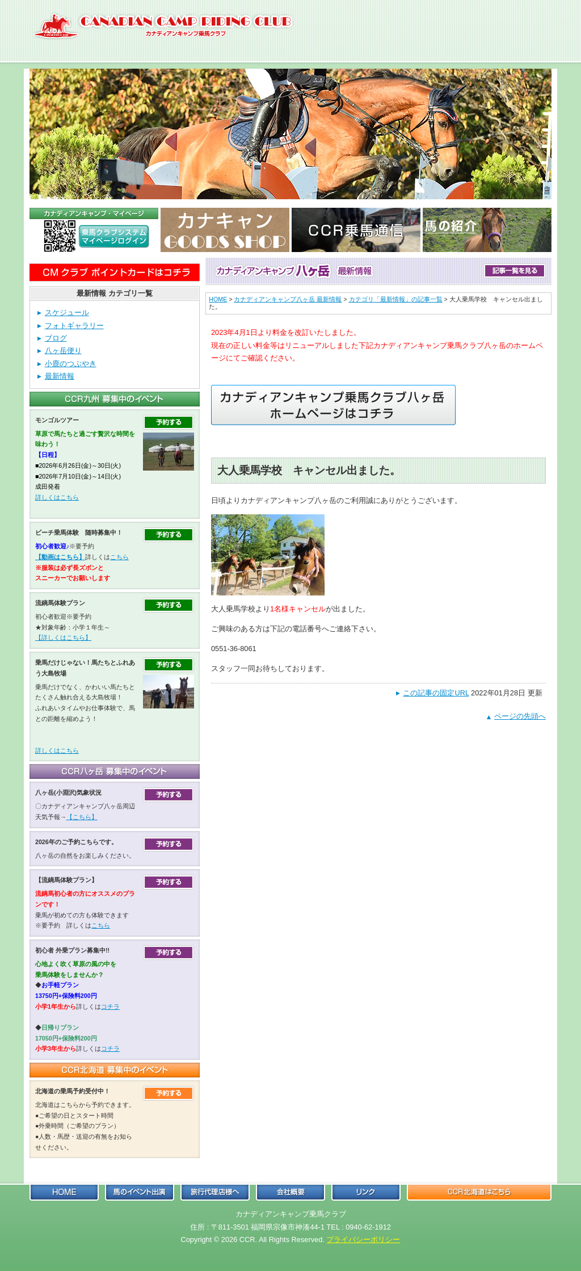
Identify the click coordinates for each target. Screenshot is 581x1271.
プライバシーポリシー (363, 1239)
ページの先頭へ (520, 716)
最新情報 (59, 376)
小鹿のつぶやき (70, 363)
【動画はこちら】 (60, 556)
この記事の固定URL (436, 693)
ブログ (56, 338)
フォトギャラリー (74, 325)
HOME (218, 299)
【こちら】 (82, 816)
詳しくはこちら (57, 497)
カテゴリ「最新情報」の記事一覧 (396, 299)
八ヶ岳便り (63, 350)
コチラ (110, 1006)
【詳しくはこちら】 (63, 637)
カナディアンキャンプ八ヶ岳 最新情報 (288, 299)
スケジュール (67, 312)
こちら (119, 556)
